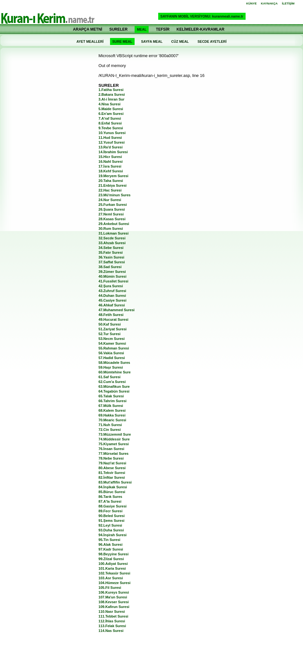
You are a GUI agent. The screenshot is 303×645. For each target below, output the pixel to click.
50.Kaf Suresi (110, 324)
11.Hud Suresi (110, 137)
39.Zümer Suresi (112, 272)
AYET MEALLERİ (90, 41)
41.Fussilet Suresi (114, 281)
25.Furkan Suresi (113, 204)
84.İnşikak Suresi (113, 487)
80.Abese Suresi (112, 468)
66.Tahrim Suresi (113, 401)
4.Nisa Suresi (110, 104)
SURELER (118, 29)
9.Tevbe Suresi (111, 128)
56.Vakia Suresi (111, 353)
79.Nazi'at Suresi (112, 463)
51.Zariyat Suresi (113, 329)
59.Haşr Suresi (111, 367)
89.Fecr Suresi (110, 511)
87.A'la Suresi (110, 501)
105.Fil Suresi (110, 587)
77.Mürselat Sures (114, 453)
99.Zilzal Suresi (111, 559)
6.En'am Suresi (111, 114)
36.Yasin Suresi (111, 257)
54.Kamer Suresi (112, 343)
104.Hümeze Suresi (114, 583)
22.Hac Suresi (110, 190)
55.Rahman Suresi (114, 348)
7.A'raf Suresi (110, 118)
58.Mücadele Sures (114, 362)
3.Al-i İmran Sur (111, 99)
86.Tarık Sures (110, 497)
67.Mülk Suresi (111, 406)
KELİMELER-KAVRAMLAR (201, 29)
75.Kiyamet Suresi (114, 444)
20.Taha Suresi (111, 181)
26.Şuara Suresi (112, 209)
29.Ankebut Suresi (114, 224)
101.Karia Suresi (112, 568)
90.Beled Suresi (112, 516)
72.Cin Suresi (110, 429)
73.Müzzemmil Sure (115, 434)
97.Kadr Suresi (111, 549)
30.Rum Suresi (111, 228)
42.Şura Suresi (111, 286)
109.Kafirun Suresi (114, 607)
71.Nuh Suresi (110, 425)
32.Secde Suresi (112, 238)
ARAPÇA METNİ (87, 29)
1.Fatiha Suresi (111, 90)
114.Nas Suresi (111, 631)
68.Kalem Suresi (112, 410)
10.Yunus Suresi (112, 133)
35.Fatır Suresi (111, 252)
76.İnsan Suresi (111, 449)
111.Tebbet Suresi (113, 616)
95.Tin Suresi (109, 540)
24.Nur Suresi (110, 200)
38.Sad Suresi (110, 267)
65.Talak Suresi (111, 396)
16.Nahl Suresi (111, 161)
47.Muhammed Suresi (117, 310)
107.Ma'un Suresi (113, 597)
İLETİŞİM (288, 3)
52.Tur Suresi (110, 334)
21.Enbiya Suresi (113, 185)
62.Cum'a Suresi (112, 382)
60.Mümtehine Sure (115, 372)
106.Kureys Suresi (114, 592)
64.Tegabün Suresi (114, 391)
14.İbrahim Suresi (113, 152)
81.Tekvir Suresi (112, 473)
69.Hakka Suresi (112, 415)
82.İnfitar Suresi (112, 477)
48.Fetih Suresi (111, 315)
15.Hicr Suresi (110, 157)
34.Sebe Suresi (111, 248)
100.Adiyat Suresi (113, 564)
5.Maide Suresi (111, 109)
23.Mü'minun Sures (114, 195)
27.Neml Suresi (111, 214)
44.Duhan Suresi (112, 295)
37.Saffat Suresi (112, 262)
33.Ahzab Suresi (112, 243)
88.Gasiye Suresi (113, 506)
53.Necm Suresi (112, 339)
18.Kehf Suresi (111, 171)
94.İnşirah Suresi (113, 535)
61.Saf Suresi (110, 377)
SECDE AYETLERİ (211, 41)
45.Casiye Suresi (112, 300)
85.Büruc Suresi (112, 492)
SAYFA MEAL (151, 41)
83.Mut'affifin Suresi (115, 482)
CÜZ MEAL (180, 41)
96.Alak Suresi (110, 544)
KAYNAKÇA (269, 3)
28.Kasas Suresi (112, 219)
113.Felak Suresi (112, 626)
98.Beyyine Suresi (114, 554)
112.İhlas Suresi (112, 621)
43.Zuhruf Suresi (112, 291)
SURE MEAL (122, 41)
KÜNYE (251, 3)
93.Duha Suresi (111, 530)
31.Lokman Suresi (114, 233)
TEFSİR (163, 29)
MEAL (141, 29)
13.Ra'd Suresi (110, 147)
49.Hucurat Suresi (114, 319)
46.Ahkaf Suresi (112, 305)
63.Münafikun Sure (114, 386)
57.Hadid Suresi (112, 358)
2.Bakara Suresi (112, 94)
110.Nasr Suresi (112, 611)
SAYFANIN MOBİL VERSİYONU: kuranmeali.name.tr (201, 16)
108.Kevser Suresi (114, 602)
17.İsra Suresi (110, 166)
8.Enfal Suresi (110, 123)
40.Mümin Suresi (112, 276)
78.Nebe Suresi (111, 458)
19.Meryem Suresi (114, 176)
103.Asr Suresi (111, 578)
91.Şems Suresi (111, 520)
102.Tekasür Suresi (114, 573)
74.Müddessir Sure (114, 439)
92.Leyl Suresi (110, 525)
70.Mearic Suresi (112, 420)
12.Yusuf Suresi (112, 142)
